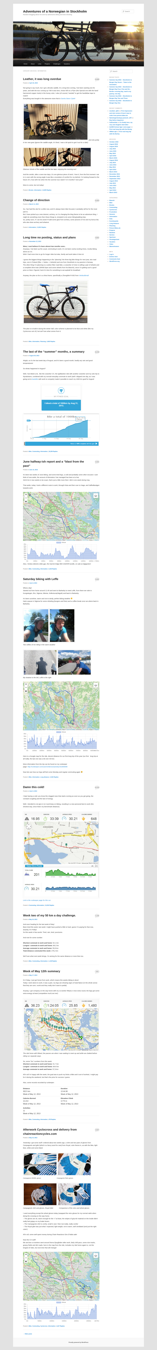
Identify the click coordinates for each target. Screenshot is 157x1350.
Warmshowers (114, 246)
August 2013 (113, 181)
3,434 (97, 462)
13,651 (97, 200)
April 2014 (112, 169)
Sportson (112, 237)
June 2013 (112, 185)
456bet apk (113, 131)
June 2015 (112, 151)
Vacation (112, 242)
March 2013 (113, 192)
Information (37, 190)
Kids (110, 219)
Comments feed (114, 259)
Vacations (67, 64)
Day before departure (116, 120)
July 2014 (112, 162)
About (33, 64)
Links (39, 64)
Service (111, 235)
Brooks (31, 190)
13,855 (97, 79)
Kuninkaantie (113, 221)
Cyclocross (43, 1326)
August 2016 (113, 144)
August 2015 (113, 146)
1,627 (97, 1130)
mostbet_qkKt (114, 111)
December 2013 (114, 174)
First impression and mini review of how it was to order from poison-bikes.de (120, 113)
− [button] (26, 498)
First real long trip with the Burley (120, 129)
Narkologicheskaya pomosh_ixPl (120, 118)
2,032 (97, 579)
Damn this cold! (33, 787)
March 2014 (113, 172)
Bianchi (111, 200)
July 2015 (112, 149)
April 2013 (112, 190)
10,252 (97, 787)
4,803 (97, 238)
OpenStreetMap (50, 540)
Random (112, 232)
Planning (43, 341)
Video (111, 244)
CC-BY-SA (85, 540)
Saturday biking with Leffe (40, 579)
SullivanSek (113, 122)
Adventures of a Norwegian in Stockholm (55, 11)
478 (97, 971)
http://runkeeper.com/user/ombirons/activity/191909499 (47, 767)
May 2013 (112, 188)
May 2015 (112, 153)
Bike (30, 341)
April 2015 (112, 156)
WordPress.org (114, 261)
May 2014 (112, 167)
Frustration (113, 212)
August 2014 (113, 160)
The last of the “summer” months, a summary (53, 351)
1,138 (97, 915)
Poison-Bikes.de (114, 228)
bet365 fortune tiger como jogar (120, 127)
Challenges (56, 64)
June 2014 (112, 165)
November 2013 (114, 176)
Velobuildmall (84, 275)
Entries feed (113, 256)
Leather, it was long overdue (42, 79)
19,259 (97, 352)
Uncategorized (114, 239)
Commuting (36, 451)
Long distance (44, 777)
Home (25, 64)
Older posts (27, 1334)
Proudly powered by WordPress (78, 1342)
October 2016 (113, 142)
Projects (47, 64)
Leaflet (39, 540)
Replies (46, 190)
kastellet (35, 379)
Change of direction (36, 200)
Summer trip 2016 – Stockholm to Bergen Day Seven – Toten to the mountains (120, 82)
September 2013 (114, 178)
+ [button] (26, 494)
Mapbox (97, 540)
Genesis (112, 214)
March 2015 (113, 158)
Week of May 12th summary (41, 971)
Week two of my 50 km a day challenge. (49, 915)
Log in (111, 254)
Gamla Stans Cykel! (68, 98)
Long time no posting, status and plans (49, 237)
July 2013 (112, 183)
